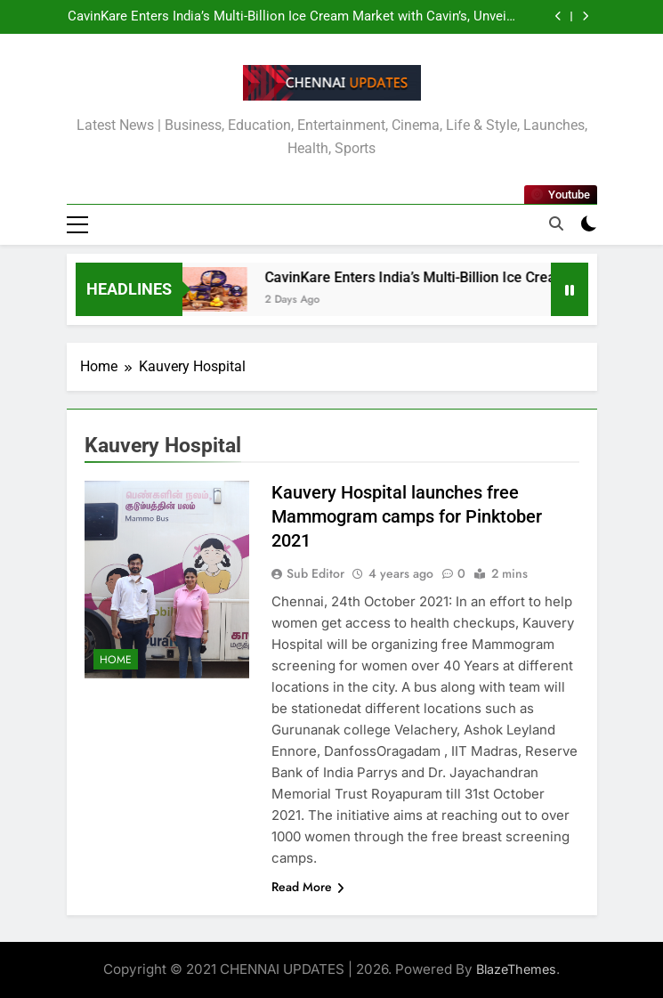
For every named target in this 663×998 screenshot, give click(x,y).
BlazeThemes (516, 969)
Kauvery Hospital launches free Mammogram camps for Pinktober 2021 (406, 516)
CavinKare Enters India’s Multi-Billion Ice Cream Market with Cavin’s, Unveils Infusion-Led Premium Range (292, 17)
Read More (307, 887)
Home (116, 660)
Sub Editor (315, 573)
